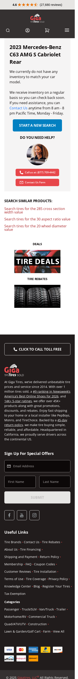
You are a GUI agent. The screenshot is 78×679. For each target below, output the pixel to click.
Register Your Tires (56, 586)
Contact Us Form (32, 182)
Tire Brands (12, 542)
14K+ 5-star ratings (18, 401)
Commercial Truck (42, 617)
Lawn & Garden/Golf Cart (22, 631)
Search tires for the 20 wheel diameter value (35, 227)
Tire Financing (30, 549)
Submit (37, 497)
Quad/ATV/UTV (15, 624)
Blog (37, 586)
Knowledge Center (17, 586)
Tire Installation (45, 571)
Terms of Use (13, 579)
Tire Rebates (51, 542)
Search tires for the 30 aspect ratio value (37, 219)
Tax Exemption (15, 594)
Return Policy (49, 557)
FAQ (28, 564)
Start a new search (37, 125)
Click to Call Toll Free (40, 349)
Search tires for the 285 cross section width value (34, 210)
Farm (46, 631)
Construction (37, 624)
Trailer (61, 609)
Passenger (11, 609)
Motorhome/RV (15, 617)
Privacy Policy (58, 579)
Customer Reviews (17, 571)
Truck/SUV (29, 609)
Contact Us (19, 108)
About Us (11, 549)
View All (58, 631)
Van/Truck (46, 609)
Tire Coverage (36, 579)
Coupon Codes (44, 564)
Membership (13, 564)
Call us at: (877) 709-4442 (37, 172)
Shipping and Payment (20, 557)
